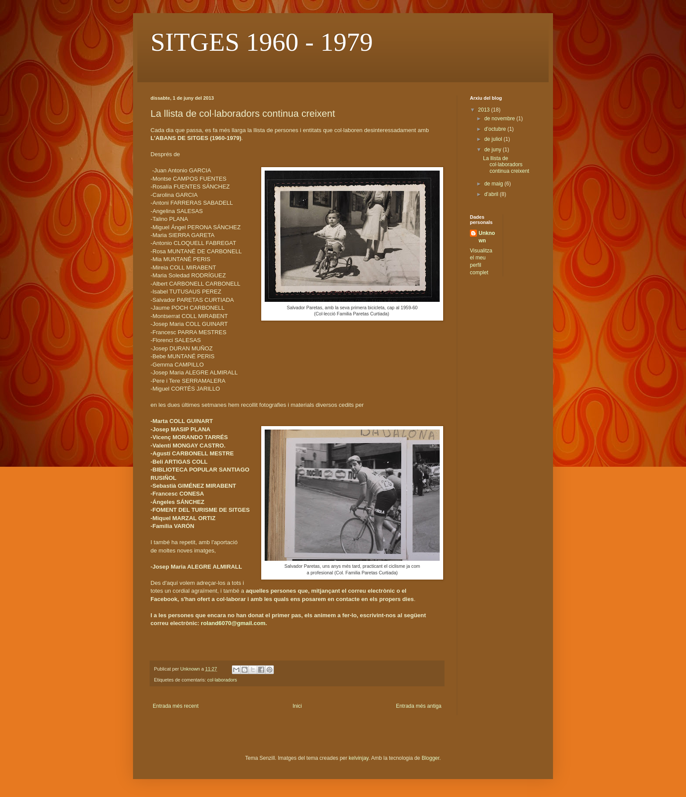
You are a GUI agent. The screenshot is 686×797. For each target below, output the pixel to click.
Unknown (487, 237)
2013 (484, 110)
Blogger (431, 758)
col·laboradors (222, 679)
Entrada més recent (176, 706)
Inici (297, 706)
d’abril (492, 194)
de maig (494, 184)
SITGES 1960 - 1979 (261, 42)
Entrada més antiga (418, 706)
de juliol (494, 139)
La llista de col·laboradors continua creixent (506, 164)
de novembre (500, 118)
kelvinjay (358, 758)
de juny (493, 150)
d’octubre (496, 129)
